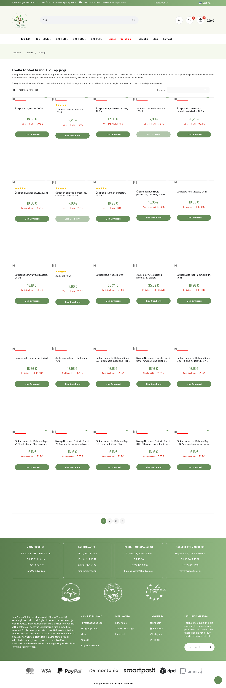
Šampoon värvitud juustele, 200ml (69, 111)
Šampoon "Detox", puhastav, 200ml (111, 194)
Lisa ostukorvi (32, 134)
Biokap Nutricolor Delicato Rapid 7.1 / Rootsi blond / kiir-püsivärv (31, 442)
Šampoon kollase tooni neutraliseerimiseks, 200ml (190, 110)
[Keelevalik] (206, 3)
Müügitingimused (89, 628)
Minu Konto (121, 622)
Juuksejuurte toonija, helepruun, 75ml (72, 359)
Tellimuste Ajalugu (124, 628)
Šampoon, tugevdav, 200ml (29, 108)
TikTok (155, 639)
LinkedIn (155, 622)
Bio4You (109, 683)
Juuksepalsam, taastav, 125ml (192, 191)
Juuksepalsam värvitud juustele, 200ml (31, 276)
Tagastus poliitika (90, 645)
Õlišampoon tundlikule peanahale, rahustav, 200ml (150, 193)
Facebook (156, 628)
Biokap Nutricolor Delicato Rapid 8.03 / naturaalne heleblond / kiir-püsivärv (153, 359)
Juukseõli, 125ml (63, 276)
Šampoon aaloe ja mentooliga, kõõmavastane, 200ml (71, 194)
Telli (210, 647)
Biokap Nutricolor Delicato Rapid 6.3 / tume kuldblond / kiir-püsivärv (112, 443)
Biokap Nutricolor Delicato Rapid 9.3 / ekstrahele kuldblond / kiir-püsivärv (112, 359)
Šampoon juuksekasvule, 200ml (31, 192)
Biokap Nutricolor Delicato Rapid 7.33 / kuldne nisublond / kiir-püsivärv (193, 359)
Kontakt (85, 639)
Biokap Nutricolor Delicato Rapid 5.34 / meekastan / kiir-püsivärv (193, 442)
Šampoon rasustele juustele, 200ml (151, 110)
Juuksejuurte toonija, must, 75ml (31, 358)
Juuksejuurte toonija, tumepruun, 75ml (194, 276)
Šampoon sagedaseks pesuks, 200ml (112, 110)
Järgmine (122, 521)
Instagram (156, 634)
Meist (83, 634)
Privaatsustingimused (91, 622)
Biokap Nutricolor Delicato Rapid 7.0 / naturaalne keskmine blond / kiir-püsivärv (72, 443)
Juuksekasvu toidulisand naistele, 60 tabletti (149, 276)
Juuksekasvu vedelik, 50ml (110, 274)
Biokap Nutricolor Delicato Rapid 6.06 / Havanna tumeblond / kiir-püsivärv (153, 443)
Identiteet (120, 634)
